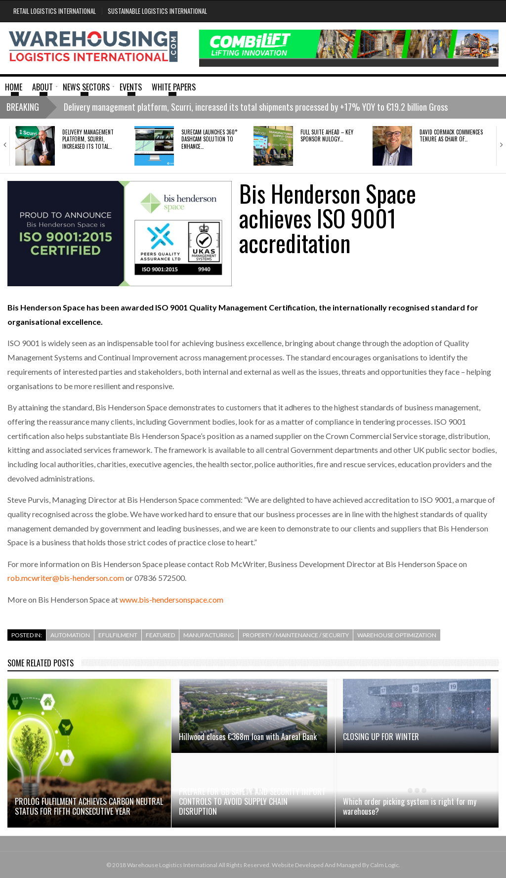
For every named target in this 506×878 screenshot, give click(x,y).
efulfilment (117, 635)
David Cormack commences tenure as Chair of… (451, 135)
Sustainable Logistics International (157, 11)
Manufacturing (208, 635)
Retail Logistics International (54, 11)
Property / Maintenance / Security (296, 635)
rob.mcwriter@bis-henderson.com (65, 577)
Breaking (22, 106)
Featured (160, 635)
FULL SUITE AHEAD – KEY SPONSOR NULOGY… (326, 135)
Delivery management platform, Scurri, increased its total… (88, 139)
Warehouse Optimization (396, 635)
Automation (70, 635)
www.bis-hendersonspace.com (171, 599)
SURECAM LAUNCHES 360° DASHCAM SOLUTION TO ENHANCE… (209, 139)
